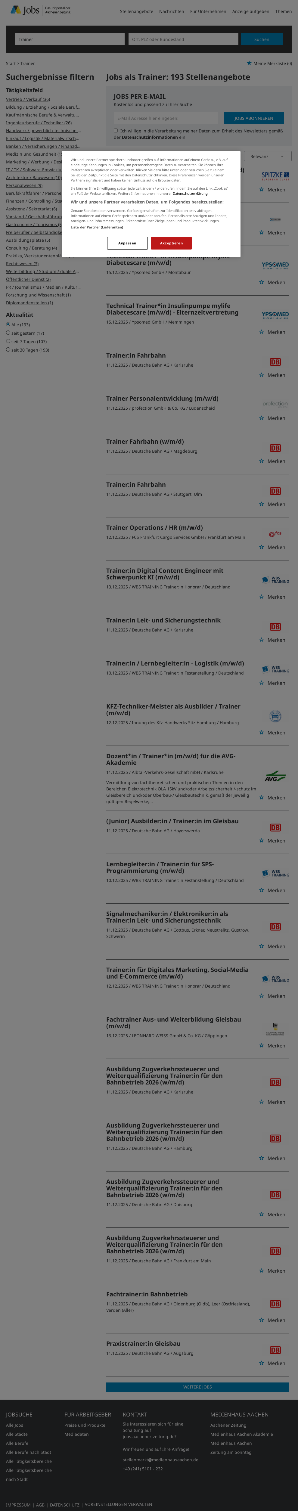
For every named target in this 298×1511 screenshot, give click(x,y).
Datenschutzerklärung (190, 193)
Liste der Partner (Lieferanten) (97, 227)
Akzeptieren (171, 243)
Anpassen (127, 243)
